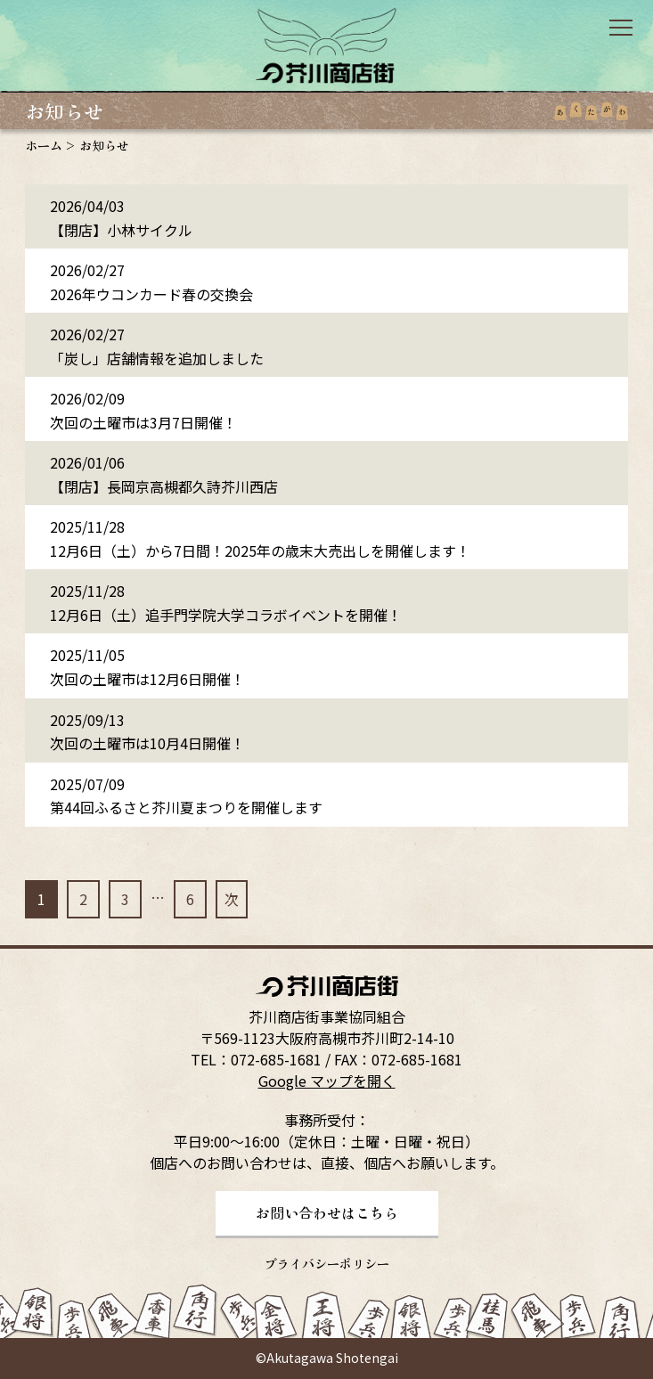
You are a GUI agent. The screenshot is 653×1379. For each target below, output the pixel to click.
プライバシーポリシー (327, 1263)
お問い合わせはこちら (327, 1212)
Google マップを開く (327, 1080)
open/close (621, 28)
